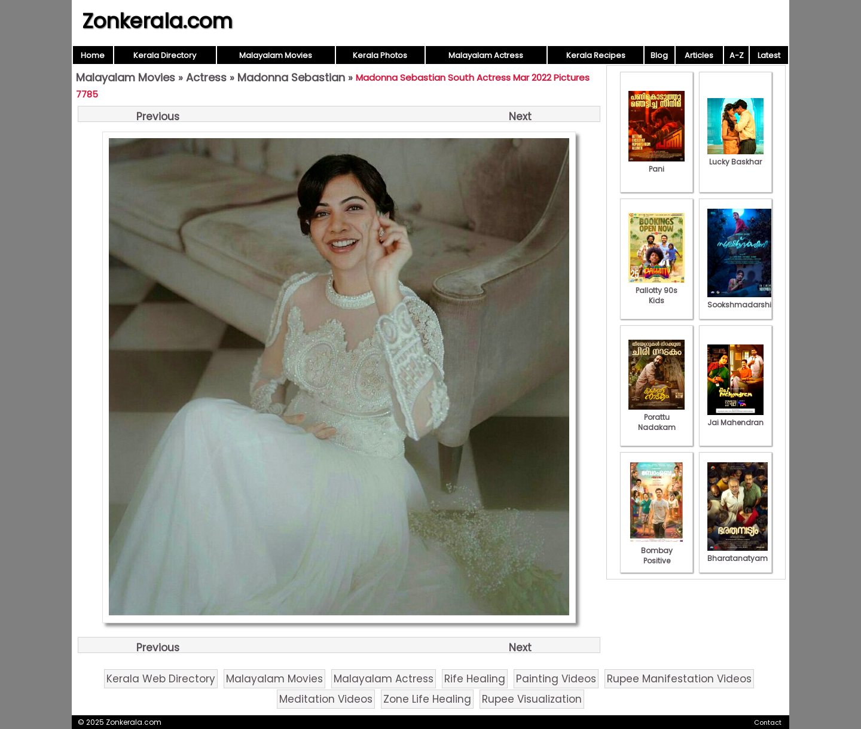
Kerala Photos (380, 55)
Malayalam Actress (485, 55)
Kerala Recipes (595, 55)
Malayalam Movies (275, 55)
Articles (699, 55)
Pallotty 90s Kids (656, 290)
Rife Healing (474, 679)
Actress (206, 77)
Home (93, 55)
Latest (769, 55)
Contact (767, 722)
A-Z (736, 55)
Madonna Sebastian (291, 77)
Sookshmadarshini (742, 299)
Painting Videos (556, 679)
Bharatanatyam (737, 553)
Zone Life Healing (427, 699)
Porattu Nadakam (656, 417)
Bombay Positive (656, 550)
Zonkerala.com (157, 21)
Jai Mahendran (735, 417)
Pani (656, 164)
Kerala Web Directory (160, 679)
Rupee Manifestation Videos (679, 679)
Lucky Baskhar (735, 157)
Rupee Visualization (532, 699)
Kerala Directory (164, 55)
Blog (659, 55)
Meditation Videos (326, 699)
